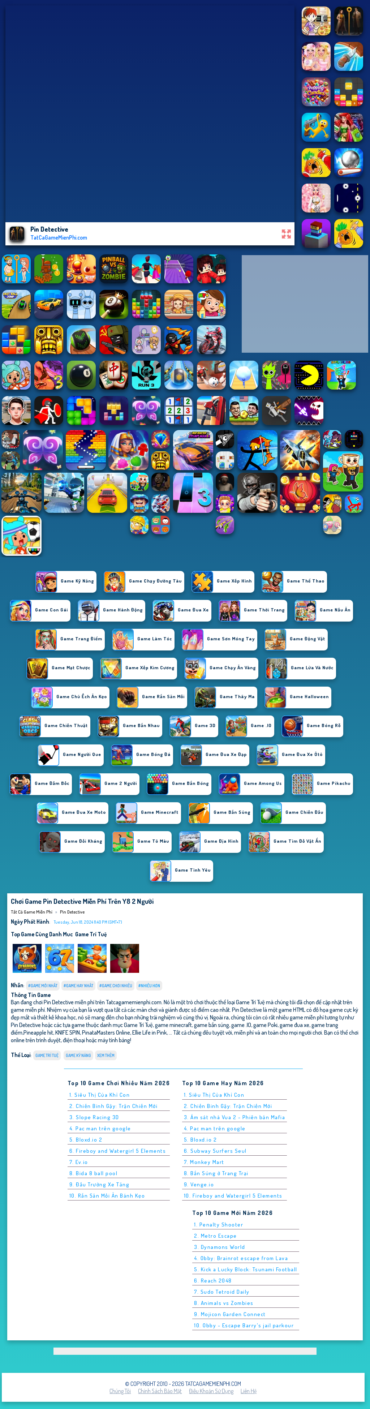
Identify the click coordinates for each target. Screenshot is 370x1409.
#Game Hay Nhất (78, 985)
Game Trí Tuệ (91, 934)
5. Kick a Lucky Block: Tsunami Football (245, 1269)
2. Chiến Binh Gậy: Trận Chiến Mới (113, 1106)
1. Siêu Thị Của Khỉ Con (99, 1094)
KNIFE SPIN (67, 1032)
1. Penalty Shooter (218, 1224)
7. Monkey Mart (204, 1162)
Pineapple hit (38, 1032)
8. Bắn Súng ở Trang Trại (216, 1173)
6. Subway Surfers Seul (215, 1150)
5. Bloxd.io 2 (86, 1139)
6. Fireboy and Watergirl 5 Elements (117, 1150)
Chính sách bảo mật (160, 1391)
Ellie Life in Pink (149, 1032)
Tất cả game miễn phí (31, 912)
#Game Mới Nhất (42, 985)
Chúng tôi (120, 1391)
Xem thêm (106, 1055)
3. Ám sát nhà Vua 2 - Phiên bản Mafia (234, 1117)
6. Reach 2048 (213, 1280)
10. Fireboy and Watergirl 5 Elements (233, 1195)
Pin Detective (72, 912)
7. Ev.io (78, 1162)
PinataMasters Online (106, 1032)
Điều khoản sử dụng (211, 1391)
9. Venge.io (199, 1184)
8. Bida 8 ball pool (93, 1173)
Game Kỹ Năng (78, 1055)
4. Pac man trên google (100, 1128)
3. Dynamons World (219, 1246)
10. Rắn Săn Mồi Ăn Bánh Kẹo (107, 1195)
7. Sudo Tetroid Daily (222, 1291)
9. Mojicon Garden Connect (230, 1314)
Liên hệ (249, 1391)
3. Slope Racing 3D (94, 1117)
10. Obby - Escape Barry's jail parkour (244, 1325)
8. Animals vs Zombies (224, 1303)
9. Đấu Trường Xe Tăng (99, 1184)
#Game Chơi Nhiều (115, 985)
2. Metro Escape (215, 1235)
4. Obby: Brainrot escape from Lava (241, 1258)
